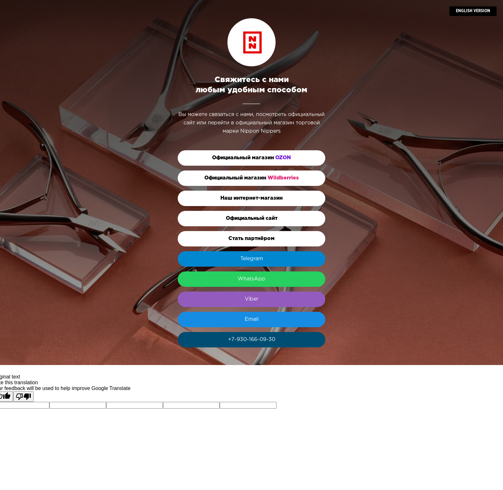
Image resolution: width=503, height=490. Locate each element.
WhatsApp (251, 279)
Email (252, 319)
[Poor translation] (23, 396)
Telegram (251, 258)
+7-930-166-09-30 (251, 339)
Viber (251, 299)
